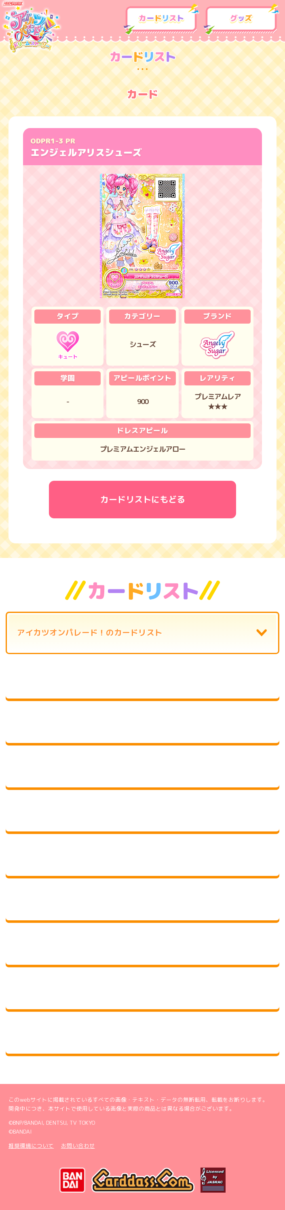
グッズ (241, 20)
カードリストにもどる (142, 499)
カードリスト (161, 20)
